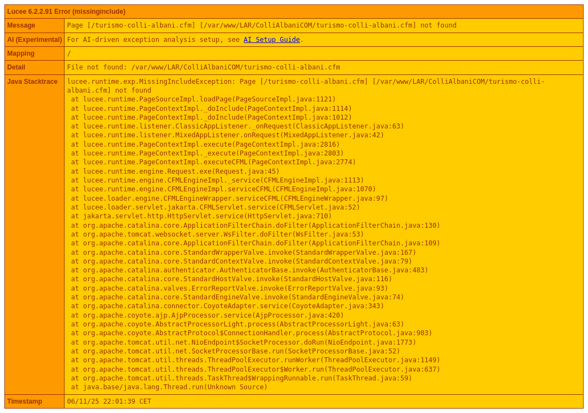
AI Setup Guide (272, 40)
